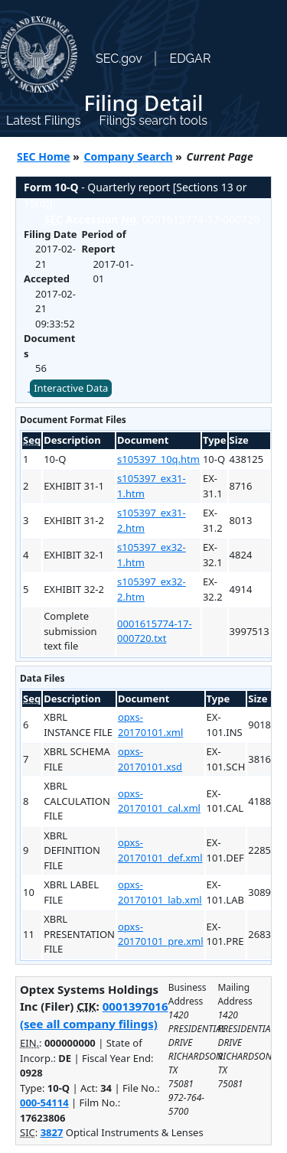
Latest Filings (43, 120)
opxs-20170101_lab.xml (160, 892)
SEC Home (43, 156)
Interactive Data (71, 388)
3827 (52, 1132)
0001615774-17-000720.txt (154, 631)
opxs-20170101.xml (150, 724)
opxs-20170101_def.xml (160, 850)
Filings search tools (153, 120)
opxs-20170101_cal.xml (159, 801)
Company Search (128, 156)
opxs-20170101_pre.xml (161, 934)
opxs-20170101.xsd (150, 759)
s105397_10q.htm (158, 459)
